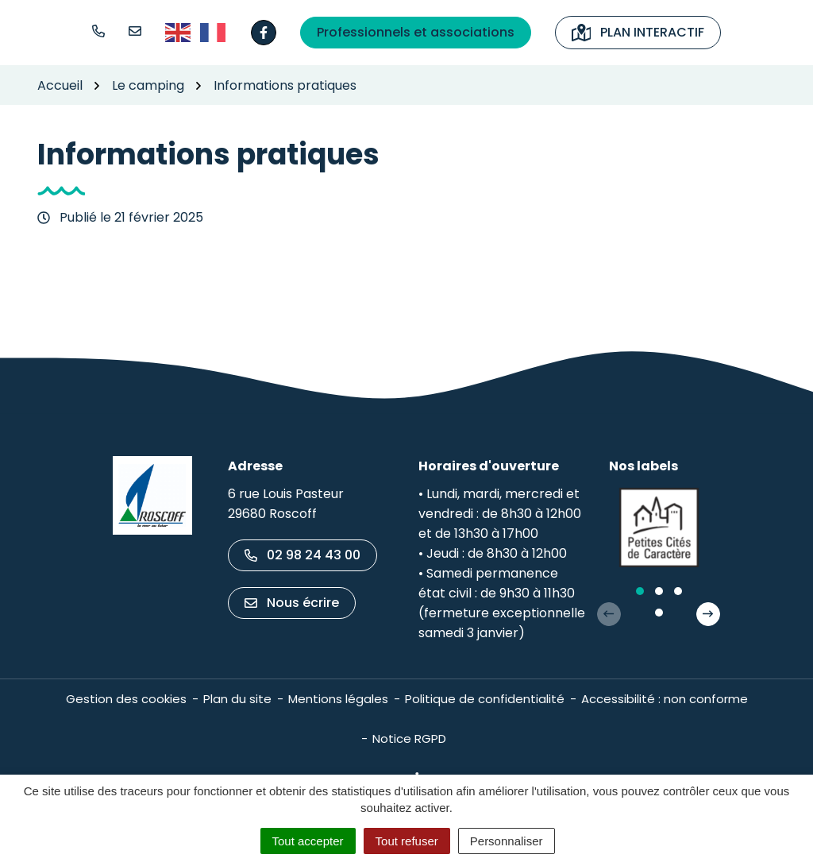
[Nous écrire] (135, 31)
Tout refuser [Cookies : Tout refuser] (407, 841)
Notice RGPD (409, 738)
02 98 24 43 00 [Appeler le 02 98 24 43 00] (302, 555)
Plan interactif (638, 32)
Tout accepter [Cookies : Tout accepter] (308, 841)
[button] (98, 31)
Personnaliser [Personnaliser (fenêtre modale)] (506, 841)
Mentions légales (338, 698)
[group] (658, 527)
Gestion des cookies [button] (126, 698)
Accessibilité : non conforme (664, 698)
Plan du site (237, 698)
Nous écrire (292, 602)
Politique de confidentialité (484, 698)
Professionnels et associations (415, 32)
